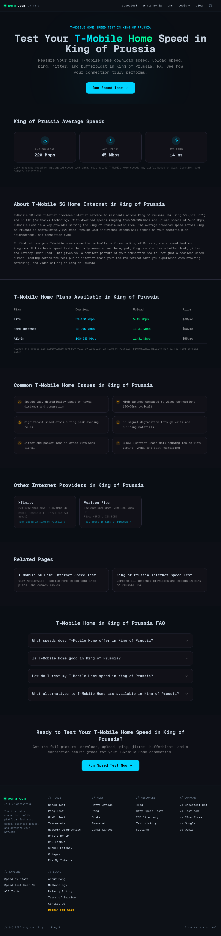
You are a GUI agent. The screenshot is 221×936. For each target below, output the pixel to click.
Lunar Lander (102, 829)
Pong (95, 811)
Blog (139, 805)
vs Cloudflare (191, 817)
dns (170, 5)
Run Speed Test (110, 88)
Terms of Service (62, 897)
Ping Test (56, 811)
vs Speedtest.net (193, 805)
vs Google (187, 823)
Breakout (99, 823)
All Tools (12, 891)
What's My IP (58, 835)
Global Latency (60, 848)
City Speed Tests (150, 811)
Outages (54, 854)
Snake (96, 817)
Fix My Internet (61, 860)
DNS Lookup (56, 842)
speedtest (129, 5)
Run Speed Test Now (110, 765)
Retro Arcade (102, 805)
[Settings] (210, 5)
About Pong (56, 879)
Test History (146, 823)
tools (184, 5)
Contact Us (56, 904)
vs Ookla (187, 829)
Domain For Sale (61, 910)
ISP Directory (147, 817)
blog (199, 5)
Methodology (57, 885)
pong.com (15, 798)
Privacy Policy (60, 891)
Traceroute (56, 823)
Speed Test (56, 805)
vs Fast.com (189, 811)
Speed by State (16, 879)
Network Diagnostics (64, 829)
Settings (143, 829)
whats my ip (152, 5)
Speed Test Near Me (19, 885)
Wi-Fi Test (56, 817)
